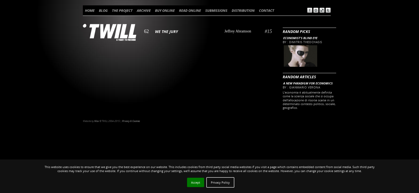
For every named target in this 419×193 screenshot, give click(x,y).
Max (96, 121)
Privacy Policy (220, 182)
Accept (195, 182)
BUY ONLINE (165, 10)
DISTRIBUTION (243, 10)
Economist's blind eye (300, 38)
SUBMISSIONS (216, 10)
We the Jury (166, 31)
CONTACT (266, 10)
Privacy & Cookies (131, 121)
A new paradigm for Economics (308, 83)
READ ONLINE (190, 10)
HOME (90, 10)
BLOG (103, 10)
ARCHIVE (144, 10)
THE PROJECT (122, 10)
